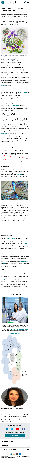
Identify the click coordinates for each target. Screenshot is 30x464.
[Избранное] (20, 2)
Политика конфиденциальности (23, 456)
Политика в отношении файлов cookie (8, 457)
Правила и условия (4, 456)
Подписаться (14, 435)
